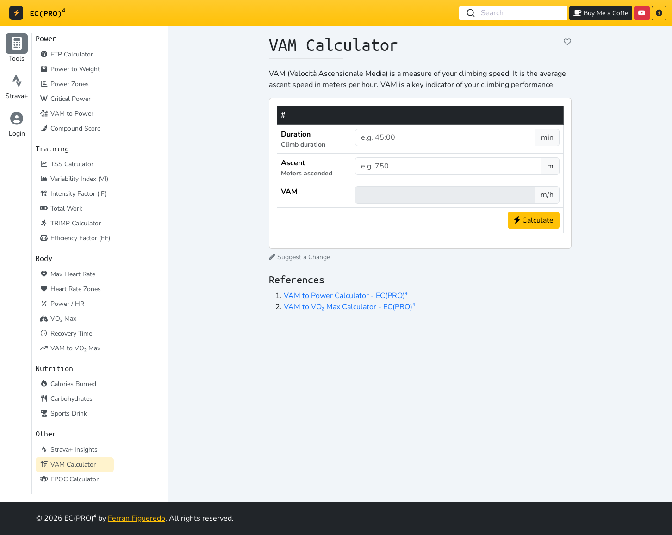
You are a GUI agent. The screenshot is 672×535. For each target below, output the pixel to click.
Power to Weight (69, 69)
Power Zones (64, 84)
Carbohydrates (66, 398)
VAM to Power (66, 113)
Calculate (534, 220)
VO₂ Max (57, 318)
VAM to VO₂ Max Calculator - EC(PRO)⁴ (349, 307)
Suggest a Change (299, 257)
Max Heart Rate (67, 274)
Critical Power (65, 98)
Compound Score (69, 128)
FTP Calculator (66, 54)
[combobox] (513, 13)
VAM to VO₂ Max (69, 348)
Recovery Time (65, 333)
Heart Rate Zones (70, 289)
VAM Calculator (67, 464)
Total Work (60, 208)
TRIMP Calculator (70, 223)
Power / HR (61, 303)
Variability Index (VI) (73, 178)
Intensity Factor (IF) (72, 193)
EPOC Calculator (69, 479)
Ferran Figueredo (136, 518)
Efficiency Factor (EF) (74, 238)
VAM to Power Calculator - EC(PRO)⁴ (346, 296)
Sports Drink (63, 413)
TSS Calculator (66, 164)
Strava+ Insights (68, 449)
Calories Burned (67, 383)
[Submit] (470, 13)
